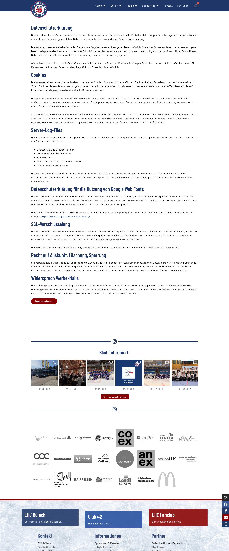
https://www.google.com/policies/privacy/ (65, 216)
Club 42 (95, 530)
